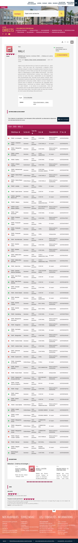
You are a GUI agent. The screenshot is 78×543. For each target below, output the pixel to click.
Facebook (24, 521)
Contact (63, 521)
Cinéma (4, 526)
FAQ (59, 521)
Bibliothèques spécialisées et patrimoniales (21, 540)
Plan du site (61, 533)
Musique (4, 524)
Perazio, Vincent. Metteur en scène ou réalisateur (42, 474)
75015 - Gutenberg (16, 313)
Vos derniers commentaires (47, 531)
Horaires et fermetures (45, 523)
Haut (54, 510)
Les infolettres (25, 528)
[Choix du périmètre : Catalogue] (18, 13)
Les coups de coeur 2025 (46, 528)
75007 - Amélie (15, 185)
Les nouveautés (43, 521)
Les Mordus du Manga (45, 530)
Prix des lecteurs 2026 (45, 526)
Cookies (60, 528)
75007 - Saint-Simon (16, 191)
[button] (76, 3)
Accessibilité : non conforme (65, 540)
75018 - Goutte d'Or (16, 356)
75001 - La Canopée (16, 137)
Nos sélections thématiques (47, 524)
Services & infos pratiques (9, 521)
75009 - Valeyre (15, 201)
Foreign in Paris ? (63, 526)
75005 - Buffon (15, 159)
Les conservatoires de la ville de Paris (44, 540)
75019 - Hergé (14, 388)
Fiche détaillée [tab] (28, 97)
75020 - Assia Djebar (16, 404)
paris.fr (4, 540)
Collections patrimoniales (9, 530)
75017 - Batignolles (16, 335)
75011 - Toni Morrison (16, 239)
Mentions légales (63, 531)
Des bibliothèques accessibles (66, 524)
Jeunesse (5, 528)
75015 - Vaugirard (15, 324)
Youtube (23, 524)
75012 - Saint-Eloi (15, 265)
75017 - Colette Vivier (16, 340)
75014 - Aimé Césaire (16, 292)
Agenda (4, 523)
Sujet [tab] (20, 97)
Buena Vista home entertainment (35, 59)
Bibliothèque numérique (9, 531)
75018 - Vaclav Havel (16, 372)
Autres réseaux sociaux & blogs (30, 526)
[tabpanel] (35, 103)
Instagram (24, 523)
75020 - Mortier (15, 441)
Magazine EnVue (63, 523)
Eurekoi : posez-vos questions (29, 530)
